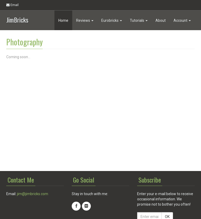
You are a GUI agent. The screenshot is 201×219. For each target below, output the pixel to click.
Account (182, 20)
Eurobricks (111, 20)
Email (12, 5)
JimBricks (17, 19)
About (160, 20)
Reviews (84, 20)
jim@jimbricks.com (32, 194)
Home (63, 20)
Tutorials (139, 20)
